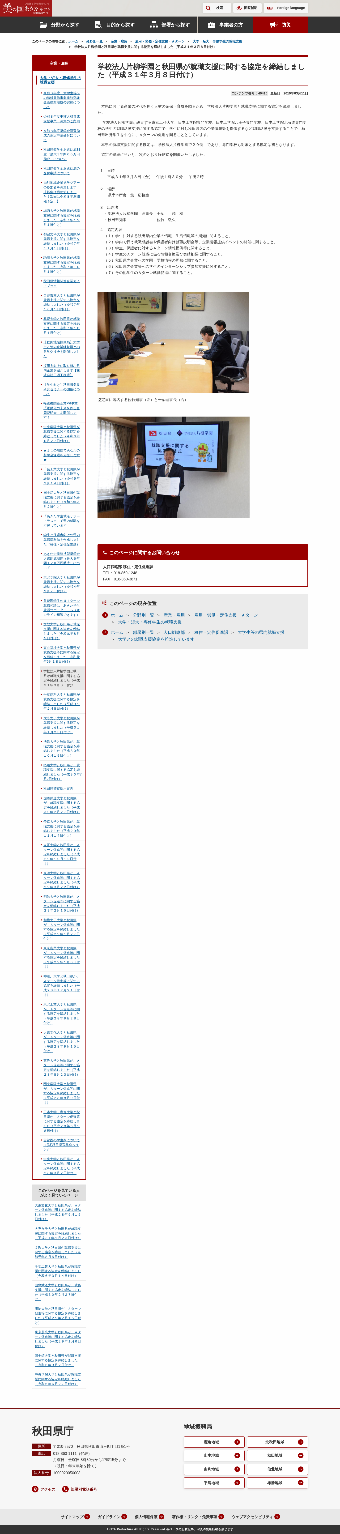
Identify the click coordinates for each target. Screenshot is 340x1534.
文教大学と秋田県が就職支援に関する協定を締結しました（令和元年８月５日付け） (61, 631)
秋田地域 (274, 1456)
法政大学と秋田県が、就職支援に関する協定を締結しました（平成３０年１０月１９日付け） (61, 748)
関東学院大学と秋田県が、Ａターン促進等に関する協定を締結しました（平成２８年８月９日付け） (61, 1093)
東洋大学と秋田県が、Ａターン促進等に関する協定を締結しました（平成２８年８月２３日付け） (61, 1067)
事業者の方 (231, 24)
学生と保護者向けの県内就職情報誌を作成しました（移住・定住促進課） (61, 539)
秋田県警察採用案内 (58, 788)
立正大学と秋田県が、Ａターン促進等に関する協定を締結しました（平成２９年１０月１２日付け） (61, 854)
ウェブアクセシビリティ (252, 1517)
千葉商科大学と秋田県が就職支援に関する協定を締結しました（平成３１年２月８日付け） (61, 701)
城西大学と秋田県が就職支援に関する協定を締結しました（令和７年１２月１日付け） (61, 217)
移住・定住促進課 (211, 632)
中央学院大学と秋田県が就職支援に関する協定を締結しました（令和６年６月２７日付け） (61, 434)
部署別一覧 (143, 632)
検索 (219, 8)
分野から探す (65, 24)
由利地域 (211, 1469)
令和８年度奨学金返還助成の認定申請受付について (61, 135)
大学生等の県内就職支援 (261, 632)
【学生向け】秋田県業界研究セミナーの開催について (61, 389)
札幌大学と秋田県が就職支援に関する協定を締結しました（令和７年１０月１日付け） (61, 326)
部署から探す (176, 24)
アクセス (47, 1489)
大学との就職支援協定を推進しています (156, 639)
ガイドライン (108, 1517)
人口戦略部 (174, 632)
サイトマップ (71, 1517)
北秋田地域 (274, 1442)
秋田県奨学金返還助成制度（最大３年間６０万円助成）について (61, 154)
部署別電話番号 (84, 1489)
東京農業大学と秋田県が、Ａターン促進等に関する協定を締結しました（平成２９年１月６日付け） (61, 957)
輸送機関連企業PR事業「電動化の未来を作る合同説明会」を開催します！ (61, 410)
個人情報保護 (145, 1517)
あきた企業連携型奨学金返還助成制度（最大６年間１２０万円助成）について (61, 561)
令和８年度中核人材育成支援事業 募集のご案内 (61, 119)
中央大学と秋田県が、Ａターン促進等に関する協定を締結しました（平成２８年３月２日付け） (61, 1166)
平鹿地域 (211, 1483)
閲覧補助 (250, 8)
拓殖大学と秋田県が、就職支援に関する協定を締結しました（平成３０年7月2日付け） (62, 772)
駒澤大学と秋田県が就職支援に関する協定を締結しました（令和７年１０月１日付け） (61, 264)
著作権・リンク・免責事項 (194, 1517)
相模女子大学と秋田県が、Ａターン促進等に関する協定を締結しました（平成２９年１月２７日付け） (61, 929)
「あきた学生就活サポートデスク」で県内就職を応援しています (61, 520)
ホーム (73, 41)
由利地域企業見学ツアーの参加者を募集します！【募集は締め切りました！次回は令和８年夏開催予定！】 (61, 192)
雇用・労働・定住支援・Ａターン (160, 41)
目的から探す (120, 24)
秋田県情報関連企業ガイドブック (61, 283)
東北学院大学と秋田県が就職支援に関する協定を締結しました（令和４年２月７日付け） (61, 584)
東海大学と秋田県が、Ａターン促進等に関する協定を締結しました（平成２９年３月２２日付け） (61, 880)
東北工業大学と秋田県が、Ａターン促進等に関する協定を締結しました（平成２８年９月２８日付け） (61, 1013)
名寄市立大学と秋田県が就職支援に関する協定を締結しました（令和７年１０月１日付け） (61, 302)
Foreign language (291, 8)
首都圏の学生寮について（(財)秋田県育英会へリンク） (61, 1144)
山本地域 (211, 1456)
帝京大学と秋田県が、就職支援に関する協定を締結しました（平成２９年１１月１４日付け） (61, 828)
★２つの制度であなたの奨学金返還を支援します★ (61, 454)
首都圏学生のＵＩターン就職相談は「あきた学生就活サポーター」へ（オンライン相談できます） (61, 608)
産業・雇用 (119, 41)
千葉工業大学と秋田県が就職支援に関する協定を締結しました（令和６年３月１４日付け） (61, 476)
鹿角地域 (211, 1442)
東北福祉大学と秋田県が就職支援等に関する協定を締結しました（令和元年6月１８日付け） (61, 655)
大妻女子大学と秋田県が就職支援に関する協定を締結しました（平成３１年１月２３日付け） (61, 725)
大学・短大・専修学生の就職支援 (217, 41)
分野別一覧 (94, 41)
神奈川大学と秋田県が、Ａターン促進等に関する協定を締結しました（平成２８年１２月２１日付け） (61, 985)
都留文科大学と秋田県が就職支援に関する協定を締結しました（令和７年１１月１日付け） (61, 241)
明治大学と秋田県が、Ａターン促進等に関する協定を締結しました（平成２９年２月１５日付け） (61, 903)
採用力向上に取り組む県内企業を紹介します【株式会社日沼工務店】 (61, 370)
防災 (286, 24)
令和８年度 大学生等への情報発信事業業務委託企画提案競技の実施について (61, 100)
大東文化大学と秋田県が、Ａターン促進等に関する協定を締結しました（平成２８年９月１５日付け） (61, 1042)
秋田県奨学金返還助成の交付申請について (61, 170)
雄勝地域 (274, 1483)
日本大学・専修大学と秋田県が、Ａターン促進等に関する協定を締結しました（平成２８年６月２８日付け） (61, 1121)
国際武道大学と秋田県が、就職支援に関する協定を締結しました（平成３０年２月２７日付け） (61, 805)
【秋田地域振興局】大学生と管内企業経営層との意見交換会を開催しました (61, 349)
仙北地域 (274, 1469)
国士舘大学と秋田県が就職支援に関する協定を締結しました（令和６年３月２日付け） (61, 499)
